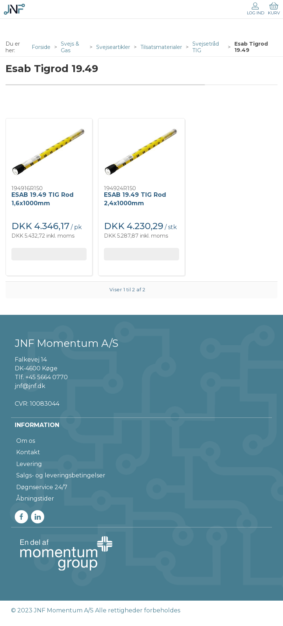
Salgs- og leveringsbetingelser (60, 475)
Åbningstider (35, 498)
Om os (25, 440)
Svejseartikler (113, 47)
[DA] (14, 9)
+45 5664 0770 (46, 377)
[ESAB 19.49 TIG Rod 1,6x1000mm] (49, 152)
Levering (29, 463)
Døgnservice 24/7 (41, 487)
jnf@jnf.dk (30, 386)
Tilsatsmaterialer (161, 47)
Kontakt (28, 452)
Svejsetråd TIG (205, 47)
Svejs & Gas (70, 47)
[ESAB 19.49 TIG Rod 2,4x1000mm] (141, 152)
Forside (41, 47)
